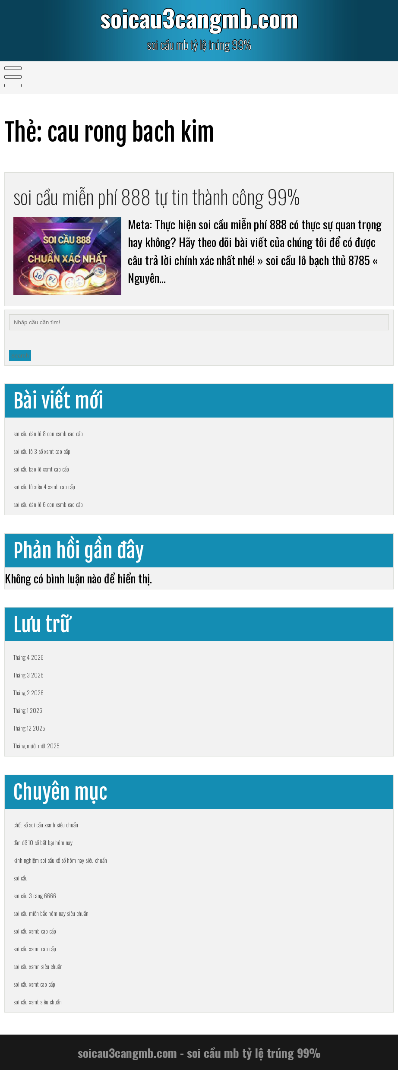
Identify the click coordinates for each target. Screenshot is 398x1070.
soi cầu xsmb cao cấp (34, 930)
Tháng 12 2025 (29, 727)
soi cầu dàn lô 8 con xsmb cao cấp (48, 433)
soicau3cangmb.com (199, 17)
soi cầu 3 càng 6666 (34, 895)
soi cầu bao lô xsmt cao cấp (41, 468)
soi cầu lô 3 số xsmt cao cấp (41, 451)
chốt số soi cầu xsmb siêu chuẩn (45, 824)
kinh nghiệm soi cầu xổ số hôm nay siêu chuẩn (60, 859)
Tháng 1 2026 (27, 710)
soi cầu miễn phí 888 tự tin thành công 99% (156, 196)
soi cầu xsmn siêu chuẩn (38, 966)
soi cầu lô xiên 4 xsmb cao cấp (44, 486)
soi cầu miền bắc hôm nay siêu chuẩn (50, 913)
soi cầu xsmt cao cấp (34, 983)
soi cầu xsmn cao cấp (34, 948)
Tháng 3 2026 (28, 674)
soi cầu (20, 877)
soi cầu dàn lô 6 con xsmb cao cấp (48, 504)
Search (20, 355)
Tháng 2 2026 (28, 692)
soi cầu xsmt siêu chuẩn (37, 1001)
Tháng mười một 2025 (36, 745)
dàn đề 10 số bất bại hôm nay (43, 842)
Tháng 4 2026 (28, 657)
